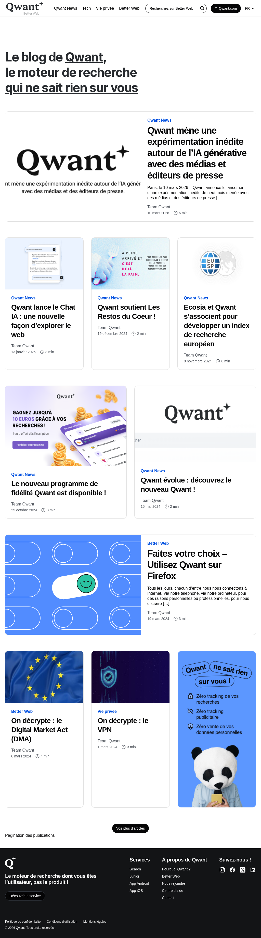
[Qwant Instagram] (222, 870)
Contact (168, 898)
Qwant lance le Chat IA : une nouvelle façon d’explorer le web (43, 321)
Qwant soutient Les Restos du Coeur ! (129, 311)
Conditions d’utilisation (62, 921)
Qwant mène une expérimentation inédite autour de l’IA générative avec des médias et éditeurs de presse (196, 153)
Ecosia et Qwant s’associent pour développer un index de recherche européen (216, 325)
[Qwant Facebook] (232, 870)
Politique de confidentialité (23, 921)
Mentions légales (94, 921)
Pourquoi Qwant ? (176, 869)
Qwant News (159, 120)
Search (135, 869)
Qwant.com (225, 8)
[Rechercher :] (176, 8)
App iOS (136, 891)
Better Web (158, 543)
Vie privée (107, 711)
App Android (139, 883)
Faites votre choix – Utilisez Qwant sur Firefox (187, 564)
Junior (134, 876)
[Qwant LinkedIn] (253, 870)
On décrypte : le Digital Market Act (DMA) (39, 730)
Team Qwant (158, 207)
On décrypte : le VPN (123, 725)
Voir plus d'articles (130, 828)
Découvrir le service (25, 896)
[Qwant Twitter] (243, 870)
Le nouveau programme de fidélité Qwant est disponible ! (59, 488)
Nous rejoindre (173, 883)
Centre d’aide (172, 891)
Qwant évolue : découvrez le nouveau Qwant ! (186, 484)
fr (250, 8)
